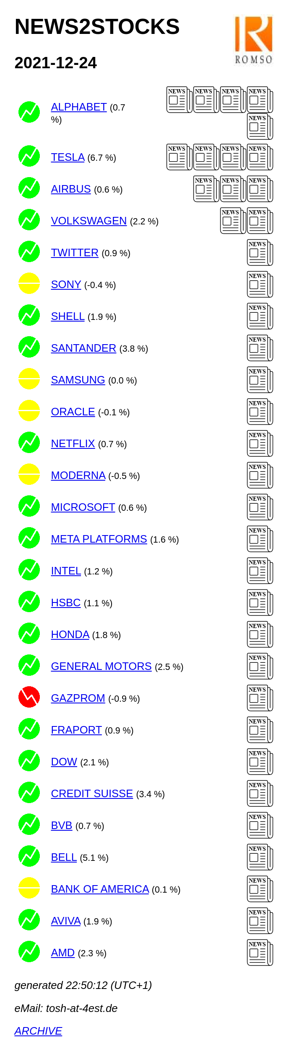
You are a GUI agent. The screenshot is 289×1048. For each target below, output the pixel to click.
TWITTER (75, 252)
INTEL (66, 571)
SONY (66, 284)
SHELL (67, 316)
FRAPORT (76, 730)
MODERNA (78, 475)
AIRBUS (71, 189)
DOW (64, 761)
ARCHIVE (38, 1031)
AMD (63, 952)
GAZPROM (78, 698)
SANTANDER (83, 348)
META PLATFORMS (99, 539)
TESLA (67, 157)
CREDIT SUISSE (92, 793)
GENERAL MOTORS (101, 666)
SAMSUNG (78, 380)
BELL (64, 857)
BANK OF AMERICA (99, 889)
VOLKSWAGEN (89, 221)
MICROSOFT (83, 507)
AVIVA (65, 921)
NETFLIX (73, 443)
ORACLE (73, 411)
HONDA (70, 634)
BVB (61, 825)
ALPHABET (79, 107)
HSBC (66, 602)
